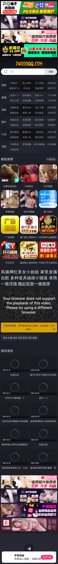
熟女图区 (39, 124)
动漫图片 (51, 119)
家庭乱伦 (26, 132)
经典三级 (26, 112)
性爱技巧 (51, 137)
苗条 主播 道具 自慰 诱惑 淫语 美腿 (20, 337)
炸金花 (27, 88)
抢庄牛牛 (51, 88)
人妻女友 (39, 132)
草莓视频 (26, 144)
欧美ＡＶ (39, 95)
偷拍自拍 (26, 107)
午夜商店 (14, 144)
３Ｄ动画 (51, 95)
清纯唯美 (26, 124)
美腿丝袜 (14, 124)
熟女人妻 (14, 100)
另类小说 (26, 137)
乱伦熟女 (39, 112)
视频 (4, 97)
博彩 (4, 85)
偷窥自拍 (14, 119)
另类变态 (51, 112)
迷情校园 (14, 137)
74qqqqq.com (29, 64)
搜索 (51, 71)
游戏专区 (51, 82)
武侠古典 (51, 132)
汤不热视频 (39, 144)
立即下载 (47, 557)
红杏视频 (51, 144)
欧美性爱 (51, 107)
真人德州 (26, 82)
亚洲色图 (26, 119)
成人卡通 (39, 107)
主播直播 (39, 100)
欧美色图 (39, 119)
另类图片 (51, 124)
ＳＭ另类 (51, 100)
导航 (4, 146)
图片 (4, 122)
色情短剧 (14, 149)
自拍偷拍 (26, 95)
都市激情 (14, 132)
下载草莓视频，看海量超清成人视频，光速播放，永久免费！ (29, 327)
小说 (4, 134)
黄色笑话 (39, 137)
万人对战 (39, 82)
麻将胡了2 (14, 88)
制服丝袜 (14, 112)
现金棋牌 (39, 88)
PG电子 (14, 82)
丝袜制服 (26, 100)
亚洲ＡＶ (14, 95)
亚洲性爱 (14, 107)
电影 (4, 109)
